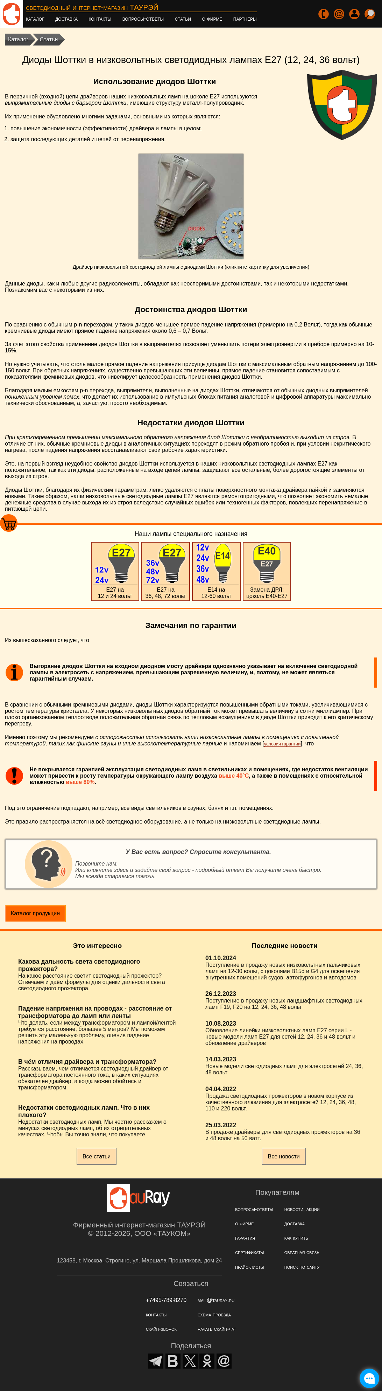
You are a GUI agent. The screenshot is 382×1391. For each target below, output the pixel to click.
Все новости (284, 1156)
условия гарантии (282, 743)
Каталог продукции (35, 913)
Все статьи (97, 1156)
